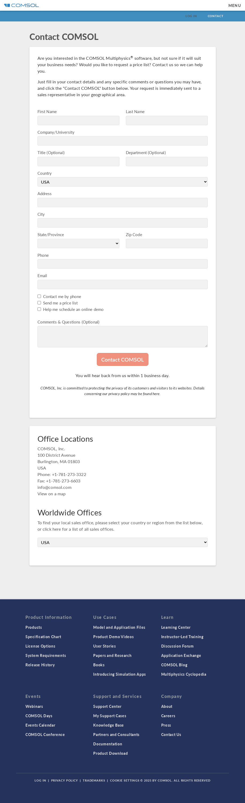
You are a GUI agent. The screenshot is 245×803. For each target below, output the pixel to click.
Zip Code (134, 234)
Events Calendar (40, 725)
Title (41, 152)
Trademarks (94, 780)
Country (44, 173)
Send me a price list (60, 303)
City (41, 214)
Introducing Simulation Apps (119, 674)
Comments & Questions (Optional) (68, 322)
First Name (47, 111)
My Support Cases (109, 715)
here (156, 393)
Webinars (34, 706)
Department (136, 152)
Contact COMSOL (122, 359)
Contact (216, 16)
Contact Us (171, 734)
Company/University (56, 132)
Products (33, 627)
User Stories (104, 646)
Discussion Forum (177, 646)
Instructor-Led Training (182, 636)
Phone (43, 255)
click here (52, 529)
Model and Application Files (119, 627)
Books (99, 664)
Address (44, 193)
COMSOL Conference (45, 734)
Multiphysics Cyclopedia (183, 674)
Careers (168, 715)
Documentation (107, 743)
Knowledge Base (108, 725)
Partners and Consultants (116, 734)
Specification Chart (43, 636)
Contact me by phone (62, 296)
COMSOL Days (38, 715)
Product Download (110, 753)
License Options (40, 646)
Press (166, 725)
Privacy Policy (64, 780)
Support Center (107, 706)
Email (42, 275)
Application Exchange (181, 655)
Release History (40, 664)
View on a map (51, 493)
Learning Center (176, 627)
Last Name (135, 111)
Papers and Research (112, 655)
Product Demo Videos (113, 636)
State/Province (50, 234)
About (167, 706)
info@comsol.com (54, 487)
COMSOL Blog (174, 664)
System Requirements (45, 655)
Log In (191, 16)
